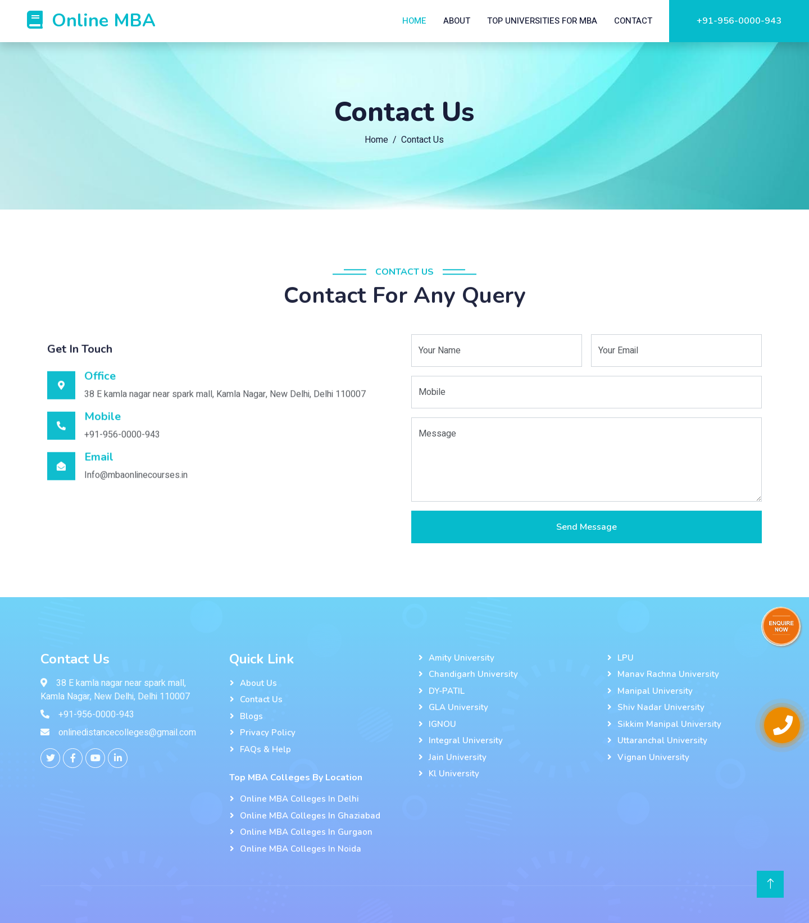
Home (414, 21)
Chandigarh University (473, 674)
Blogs (251, 716)
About (456, 21)
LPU (625, 657)
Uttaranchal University (662, 740)
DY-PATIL (447, 691)
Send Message (586, 528)
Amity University (461, 657)
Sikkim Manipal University (669, 724)
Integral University (466, 740)
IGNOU (442, 724)
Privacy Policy (268, 732)
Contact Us (261, 699)
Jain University (458, 757)
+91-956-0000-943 (739, 21)
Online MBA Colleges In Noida (300, 848)
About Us (258, 683)
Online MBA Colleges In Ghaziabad (310, 815)
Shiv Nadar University (661, 707)
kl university (454, 773)
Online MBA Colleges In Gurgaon (306, 832)
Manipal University (655, 691)
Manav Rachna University (668, 674)
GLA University (458, 707)
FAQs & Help (265, 749)
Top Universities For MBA (542, 21)
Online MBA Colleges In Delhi (299, 798)
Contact (633, 21)
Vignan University (653, 757)
